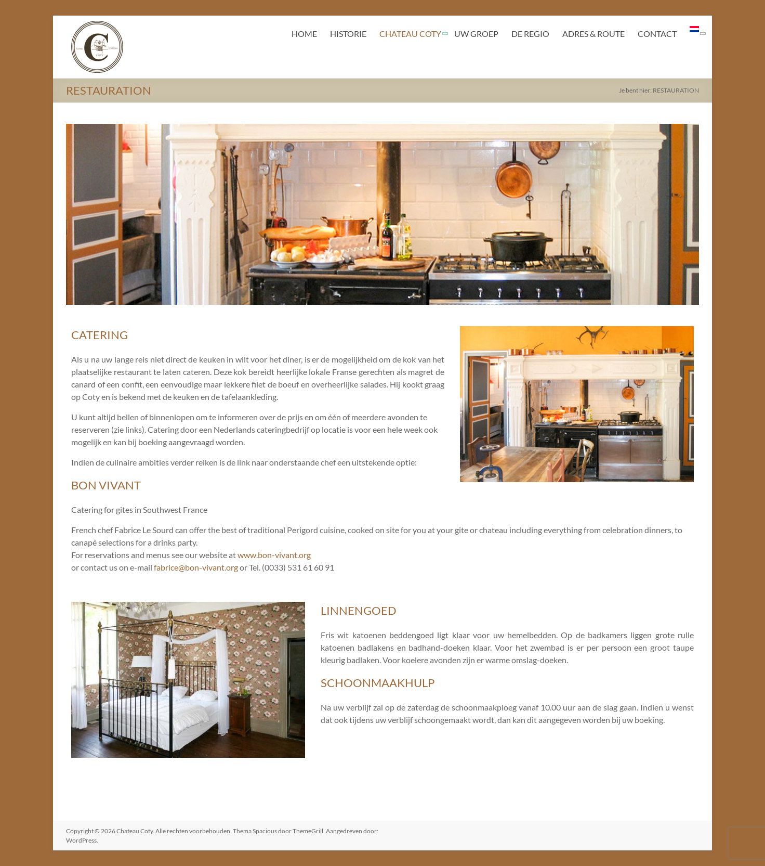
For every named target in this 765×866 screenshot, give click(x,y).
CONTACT (657, 33)
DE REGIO (530, 33)
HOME (304, 33)
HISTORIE (348, 33)
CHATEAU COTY (410, 33)
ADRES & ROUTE (593, 33)
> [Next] (686, 211)
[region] (382, 214)
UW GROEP (476, 33)
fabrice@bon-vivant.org (196, 567)
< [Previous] (79, 211)
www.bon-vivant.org (274, 555)
